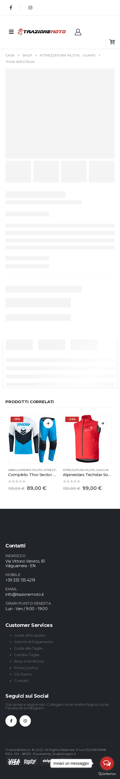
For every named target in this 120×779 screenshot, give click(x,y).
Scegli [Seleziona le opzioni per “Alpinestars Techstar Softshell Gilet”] (103, 423)
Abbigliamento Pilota (25, 470)
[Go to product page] (32, 438)
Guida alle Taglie (28, 648)
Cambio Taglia (26, 655)
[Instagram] (30, 7)
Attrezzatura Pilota (79, 470)
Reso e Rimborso (29, 661)
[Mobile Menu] (11, 31)
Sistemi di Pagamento (33, 642)
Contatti (21, 680)
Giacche (102, 470)
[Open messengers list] (107, 763)
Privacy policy (26, 668)
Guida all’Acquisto (29, 635)
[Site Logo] (31, 31)
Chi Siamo (23, 674)
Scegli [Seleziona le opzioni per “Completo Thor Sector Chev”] (48, 423)
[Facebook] (10, 7)
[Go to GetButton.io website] (107, 773)
